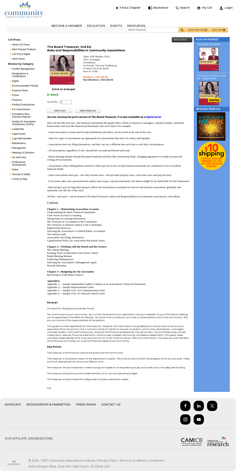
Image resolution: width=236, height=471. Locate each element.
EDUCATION (96, 26)
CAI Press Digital (21, 54)
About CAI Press (21, 44)
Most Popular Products (24, 49)
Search (183, 8)
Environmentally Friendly (25, 85)
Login (226, 8)
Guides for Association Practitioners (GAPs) (24, 123)
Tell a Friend (182, 39)
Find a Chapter (128, 8)
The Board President (208, 44)
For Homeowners (21, 109)
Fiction (15, 95)
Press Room (86, 404)
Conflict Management (23, 68)
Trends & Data (19, 179)
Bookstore (158, 8)
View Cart (219, 29)
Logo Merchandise (22, 138)
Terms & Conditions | (134, 460)
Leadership (18, 129)
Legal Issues (18, 133)
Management (19, 148)
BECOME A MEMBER (66, 26)
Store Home (18, 58)
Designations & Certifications (20, 75)
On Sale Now (19, 157)
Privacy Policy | (109, 460)
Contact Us (111, 404)
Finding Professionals (23, 104)
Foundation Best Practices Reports (21, 115)
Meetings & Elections (23, 152)
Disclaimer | (157, 460)
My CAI (204, 8)
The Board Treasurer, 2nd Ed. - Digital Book (211, 77)
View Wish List (197, 29)
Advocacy (13, 404)
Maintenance (19, 143)
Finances (17, 100)
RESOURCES (136, 26)
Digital (15, 81)
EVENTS (116, 26)
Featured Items (20, 90)
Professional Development (19, 163)
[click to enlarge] (63, 89)
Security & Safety (21, 174)
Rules (15, 169)
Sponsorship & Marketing (48, 404)
